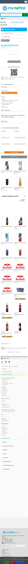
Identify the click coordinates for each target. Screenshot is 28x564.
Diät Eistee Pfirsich (6, 144)
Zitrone (4, 391)
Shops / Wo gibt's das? (8, 446)
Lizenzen (5, 457)
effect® (15, 173)
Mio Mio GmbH (4, 87)
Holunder (5, 395)
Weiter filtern (6, 40)
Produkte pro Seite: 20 (5, 343)
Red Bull (2, 172)
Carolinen (16, 190)
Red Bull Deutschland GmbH (7, 171)
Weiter (17, 352)
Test (2, 362)
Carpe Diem (16, 333)
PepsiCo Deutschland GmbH (7, 226)
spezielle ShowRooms (8, 465)
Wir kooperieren (5, 553)
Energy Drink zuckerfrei (20, 137)
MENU (4, 18)
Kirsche (5, 393)
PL (6, 362)
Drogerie (5, 425)
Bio (9, 362)
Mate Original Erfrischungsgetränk (10, 45)
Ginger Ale (5, 384)
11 (12, 352)
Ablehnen (12, 563)
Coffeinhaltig (6, 407)
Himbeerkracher (5, 137)
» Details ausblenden (14, 152)
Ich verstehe (6, 563)
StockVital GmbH (17, 332)
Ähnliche (14, 157)
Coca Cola (4, 131)
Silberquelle (16, 229)
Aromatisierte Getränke (16, 22)
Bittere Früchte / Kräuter (8, 383)
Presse (3, 551)
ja (4, 400)
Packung (5, 433)
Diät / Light (6, 405)
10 (9, 352)
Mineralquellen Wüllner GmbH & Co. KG (19, 188)
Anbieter (5, 450)
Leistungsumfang (6, 555)
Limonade (5, 382)
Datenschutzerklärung (20, 563)
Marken (5, 442)
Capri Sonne (16, 296)
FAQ (3, 554)
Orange (5, 389)
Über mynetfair (5, 549)
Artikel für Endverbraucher (9, 411)
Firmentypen (6, 469)
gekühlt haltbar (6, 420)
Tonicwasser (6, 379)
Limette (5, 394)
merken (3, 47)
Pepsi (2, 227)
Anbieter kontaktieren (9, 92)
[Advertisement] (14, 479)
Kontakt (4, 552)
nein (4, 401)
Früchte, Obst (6, 390)
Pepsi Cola (17, 131)
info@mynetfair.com (11, 543)
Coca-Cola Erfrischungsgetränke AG (6, 313)
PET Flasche (5, 432)
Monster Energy (4, 190)
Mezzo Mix (3, 334)
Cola (4, 381)
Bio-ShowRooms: (7, 461)
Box (4, 430)
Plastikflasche (6, 429)
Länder (4, 453)
